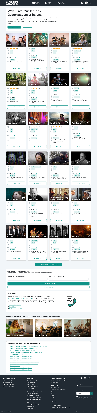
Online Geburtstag (31, 403)
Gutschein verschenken (8, 386)
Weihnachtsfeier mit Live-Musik (34, 392)
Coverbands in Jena (15, 366)
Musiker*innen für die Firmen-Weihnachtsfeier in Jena (24, 362)
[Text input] (83, 393)
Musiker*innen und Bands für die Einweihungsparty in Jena (26, 352)
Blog (52, 391)
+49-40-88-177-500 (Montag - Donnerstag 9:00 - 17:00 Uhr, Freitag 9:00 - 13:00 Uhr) (60, 407)
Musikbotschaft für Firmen (33, 395)
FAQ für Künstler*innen (8, 381)
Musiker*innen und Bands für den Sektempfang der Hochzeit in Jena (28, 346)
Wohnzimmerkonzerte (32, 381)
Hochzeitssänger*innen (32, 386)
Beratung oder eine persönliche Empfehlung (20, 298)
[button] (88, 2)
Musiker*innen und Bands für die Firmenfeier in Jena (24, 364)
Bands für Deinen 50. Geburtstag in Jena (21, 356)
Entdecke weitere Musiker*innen (49, 264)
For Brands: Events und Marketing (59, 381)
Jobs (52, 393)
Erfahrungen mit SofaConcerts (58, 389)
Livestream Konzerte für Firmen (34, 399)
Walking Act (30, 408)
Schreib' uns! (12, 307)
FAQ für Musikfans (7, 382)
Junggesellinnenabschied (33, 404)
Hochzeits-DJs (30, 388)
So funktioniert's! (27, 27)
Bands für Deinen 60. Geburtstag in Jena (21, 358)
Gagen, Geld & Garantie (8, 384)
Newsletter (53, 399)
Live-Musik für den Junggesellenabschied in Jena (23, 350)
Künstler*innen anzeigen (48, 283)
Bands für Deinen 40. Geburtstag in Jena (21, 370)
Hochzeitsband (30, 384)
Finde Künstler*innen (14, 27)
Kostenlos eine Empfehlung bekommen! (20, 309)
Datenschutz (79, 412)
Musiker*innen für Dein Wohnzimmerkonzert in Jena (24, 348)
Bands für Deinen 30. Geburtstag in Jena (21, 368)
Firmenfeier (29, 390)
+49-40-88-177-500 (15, 305)
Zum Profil (17, 68)
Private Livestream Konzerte (33, 401)
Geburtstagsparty (31, 382)
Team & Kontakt (55, 388)
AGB (84, 412)
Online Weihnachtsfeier (32, 393)
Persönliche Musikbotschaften (34, 397)
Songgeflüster (54, 382)
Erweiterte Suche (48, 287)
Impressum (72, 412)
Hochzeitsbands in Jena (16, 354)
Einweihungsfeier (31, 406)
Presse (52, 395)
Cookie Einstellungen (91, 412)
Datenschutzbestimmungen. (84, 398)
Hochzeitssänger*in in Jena (17, 360)
